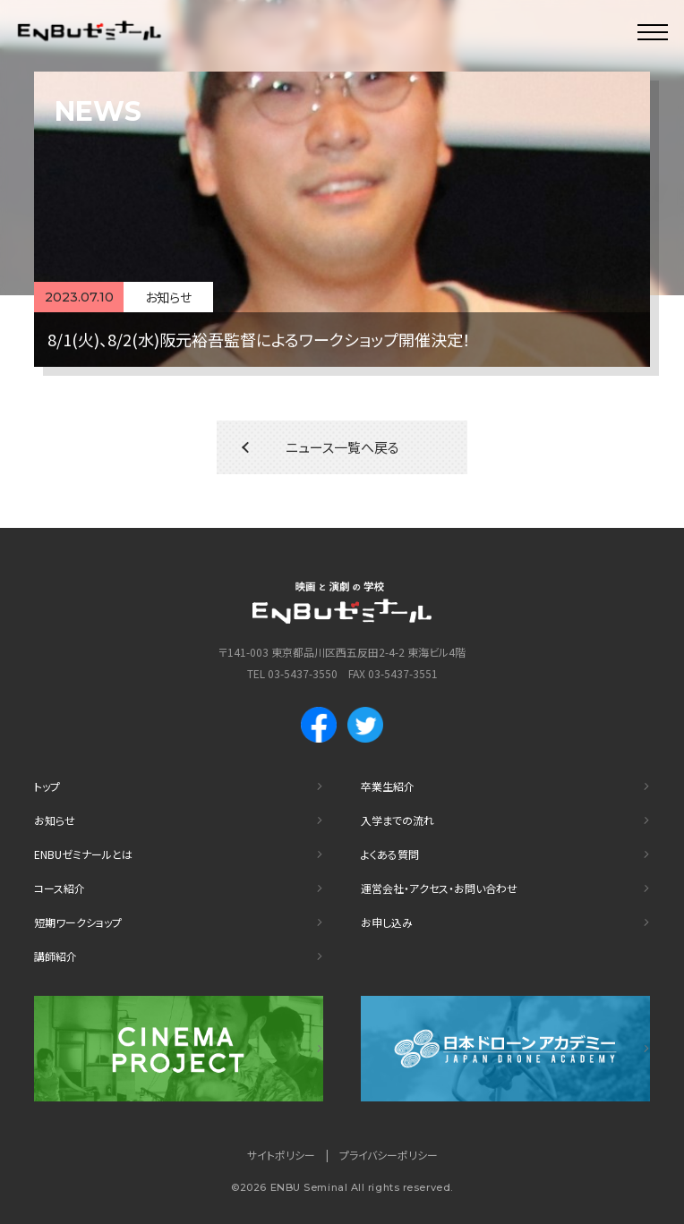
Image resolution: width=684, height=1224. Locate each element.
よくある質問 (390, 854)
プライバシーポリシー (388, 1154)
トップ (47, 786)
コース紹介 (59, 888)
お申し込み (387, 922)
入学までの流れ (397, 820)
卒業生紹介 (388, 786)
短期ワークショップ (78, 922)
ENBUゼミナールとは (83, 854)
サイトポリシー (281, 1154)
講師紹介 (55, 956)
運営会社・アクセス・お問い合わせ (439, 888)
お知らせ (54, 820)
